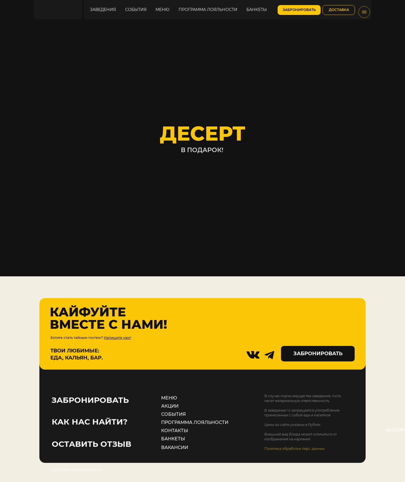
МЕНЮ (169, 398)
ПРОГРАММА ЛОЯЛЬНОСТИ (194, 422)
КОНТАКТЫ (174, 430)
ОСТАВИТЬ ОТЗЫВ (91, 444)
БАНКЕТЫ (173, 438)
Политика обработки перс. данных (294, 449)
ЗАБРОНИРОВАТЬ (90, 400)
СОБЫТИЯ (173, 414)
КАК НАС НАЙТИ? (89, 422)
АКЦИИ (170, 406)
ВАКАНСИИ (174, 447)
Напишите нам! (117, 338)
